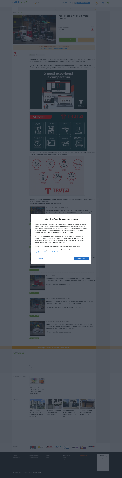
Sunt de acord (81, 258)
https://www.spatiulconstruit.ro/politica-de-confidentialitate (51, 252)
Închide (41, 258)
